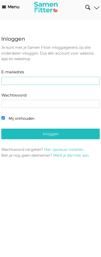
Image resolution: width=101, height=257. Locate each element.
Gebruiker (96, 6)
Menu (13, 7)
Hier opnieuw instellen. (64, 149)
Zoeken (87, 5)
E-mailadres (12, 71)
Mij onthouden (21, 118)
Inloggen (51, 134)
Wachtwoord (14, 95)
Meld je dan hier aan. (71, 155)
